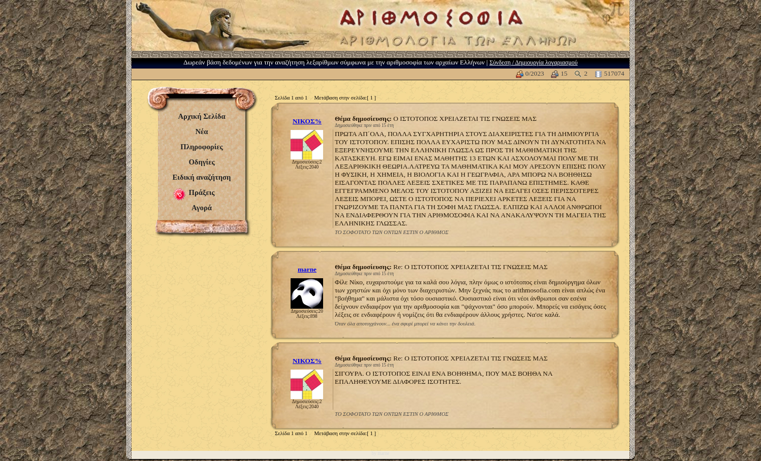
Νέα (201, 131)
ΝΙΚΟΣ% (307, 121)
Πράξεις (202, 192)
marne (307, 269)
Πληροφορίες (201, 147)
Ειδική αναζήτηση (202, 177)
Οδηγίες (201, 162)
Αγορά (202, 208)
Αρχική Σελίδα (201, 116)
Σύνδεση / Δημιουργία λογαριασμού (533, 62)
